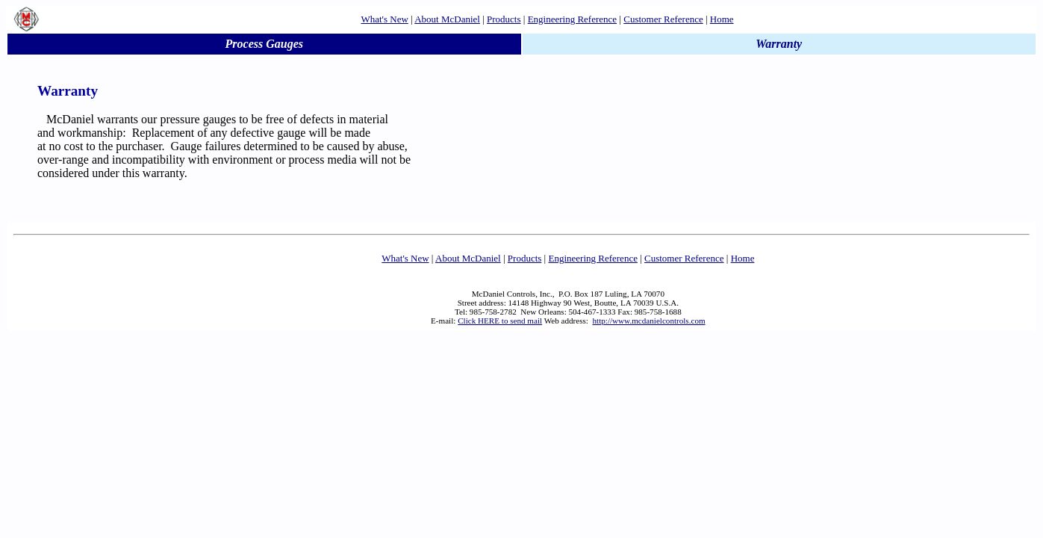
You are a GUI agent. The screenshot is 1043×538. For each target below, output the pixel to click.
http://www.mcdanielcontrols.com (649, 320)
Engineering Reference (572, 19)
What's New (384, 19)
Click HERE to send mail (500, 320)
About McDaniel (447, 19)
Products (504, 19)
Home (722, 19)
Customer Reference (663, 19)
